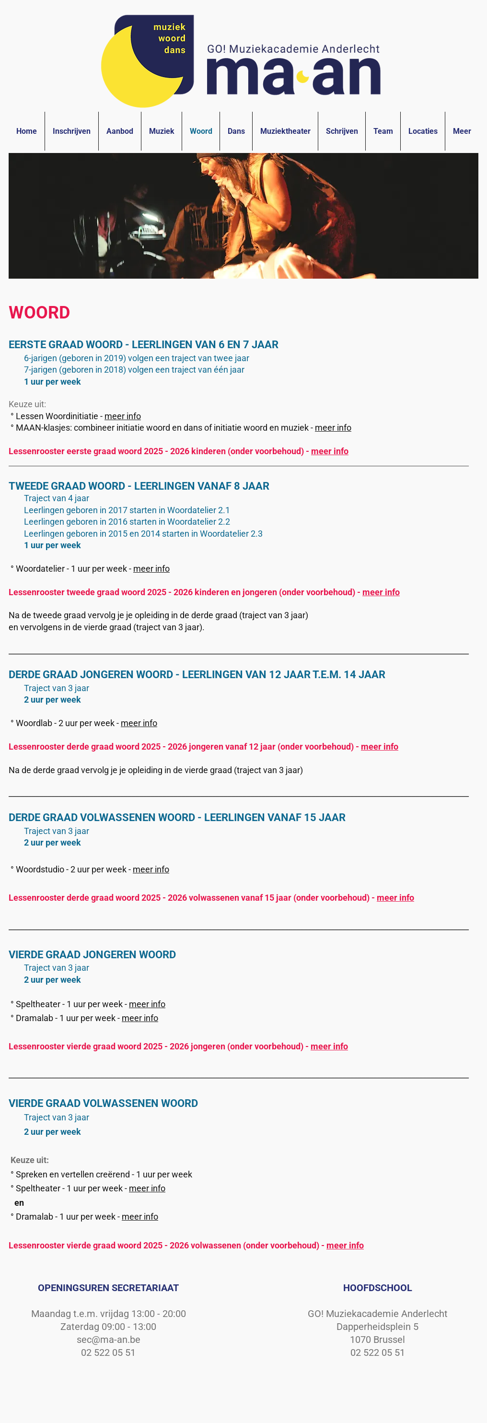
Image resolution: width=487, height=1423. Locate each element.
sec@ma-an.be (108, 1339)
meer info (122, 416)
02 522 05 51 (108, 1352)
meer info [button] (333, 428)
